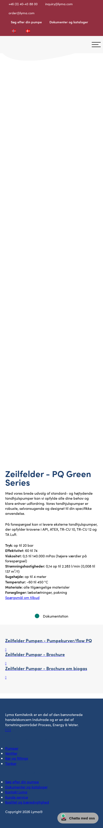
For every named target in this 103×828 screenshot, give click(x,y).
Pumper (11, 748)
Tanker (10, 763)
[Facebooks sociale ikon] (6, 729)
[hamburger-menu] (96, 44)
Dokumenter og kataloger (68, 22)
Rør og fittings (16, 758)
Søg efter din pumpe (26, 22)
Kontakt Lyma (16, 792)
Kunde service (16, 797)
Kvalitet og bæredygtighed (27, 802)
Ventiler (11, 753)
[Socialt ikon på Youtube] (10, 729)
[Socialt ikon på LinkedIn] (8, 729)
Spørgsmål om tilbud (22, 597)
